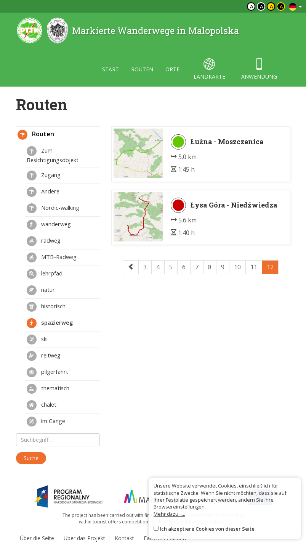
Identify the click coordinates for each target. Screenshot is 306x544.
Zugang (44, 175)
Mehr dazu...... (169, 513)
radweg (44, 241)
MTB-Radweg (52, 257)
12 (270, 267)
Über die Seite (37, 538)
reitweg (44, 356)
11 (253, 267)
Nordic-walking (53, 208)
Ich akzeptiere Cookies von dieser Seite (207, 528)
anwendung (259, 69)
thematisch (48, 389)
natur (41, 290)
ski (37, 339)
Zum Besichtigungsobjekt (53, 155)
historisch (46, 307)
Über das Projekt (84, 538)
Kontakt (124, 538)
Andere (43, 192)
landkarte (209, 69)
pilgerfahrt (47, 372)
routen (142, 69)
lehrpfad (44, 274)
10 (237, 267)
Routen (36, 135)
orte (172, 69)
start (110, 69)
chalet (41, 405)
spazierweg (50, 323)
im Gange (46, 422)
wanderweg (49, 225)
